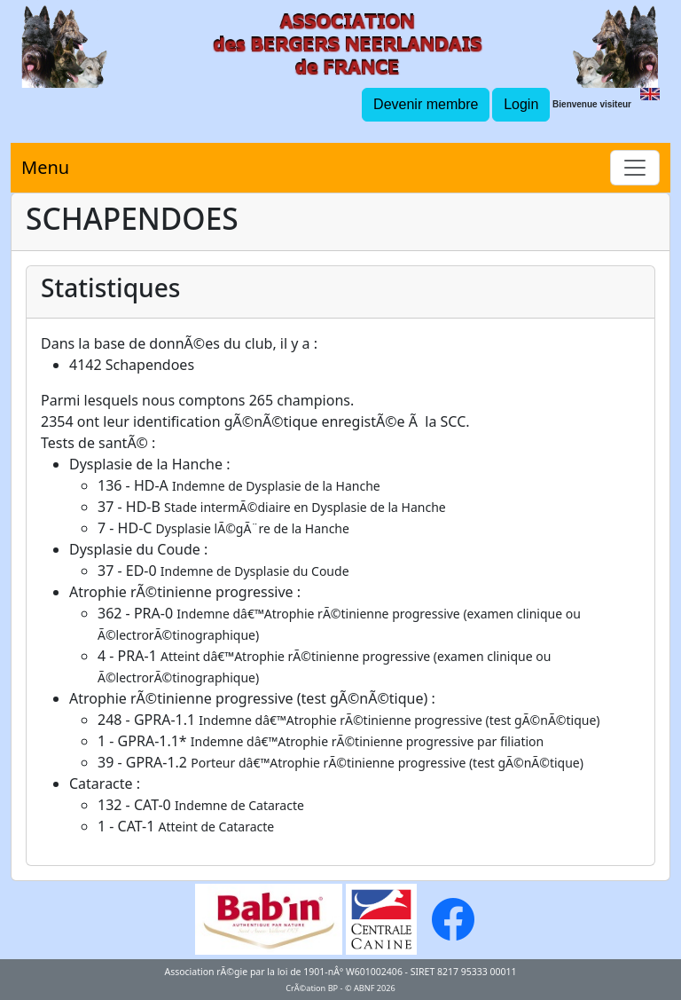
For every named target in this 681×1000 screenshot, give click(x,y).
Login (521, 104)
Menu (45, 167)
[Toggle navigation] (635, 167)
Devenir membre (425, 104)
